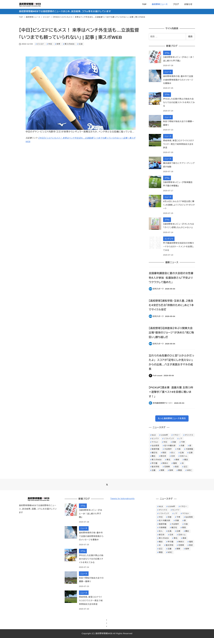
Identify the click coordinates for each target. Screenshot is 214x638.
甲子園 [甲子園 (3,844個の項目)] (154, 463)
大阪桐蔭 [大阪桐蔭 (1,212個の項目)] (189, 449)
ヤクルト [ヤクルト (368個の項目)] (155, 442)
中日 (50, 44)
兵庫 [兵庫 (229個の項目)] (182, 446)
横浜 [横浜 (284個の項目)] (186, 460)
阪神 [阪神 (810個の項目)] (171, 470)
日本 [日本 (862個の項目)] (173, 456)
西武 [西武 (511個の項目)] (177, 467)
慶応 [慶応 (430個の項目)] (153, 456)
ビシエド (40, 44)
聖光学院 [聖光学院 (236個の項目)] (155, 467)
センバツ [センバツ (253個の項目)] (155, 439)
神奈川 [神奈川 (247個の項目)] (165, 463)
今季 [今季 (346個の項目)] (183, 442)
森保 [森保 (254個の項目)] (177, 460)
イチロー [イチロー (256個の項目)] (176, 435)
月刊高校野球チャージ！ (163, 403)
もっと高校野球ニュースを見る (172, 418)
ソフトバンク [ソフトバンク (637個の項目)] (169, 439)
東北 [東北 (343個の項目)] (168, 460)
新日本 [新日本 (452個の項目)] (163, 456)
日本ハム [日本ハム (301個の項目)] (183, 456)
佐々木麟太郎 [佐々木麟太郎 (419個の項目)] (170, 446)
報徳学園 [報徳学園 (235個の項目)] (155, 449)
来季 (58, 44)
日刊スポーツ (158, 289)
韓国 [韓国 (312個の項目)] (180, 470)
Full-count (157, 375)
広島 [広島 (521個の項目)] (182, 453)
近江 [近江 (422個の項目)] (185, 467)
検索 (190, 36)
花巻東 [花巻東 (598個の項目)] (167, 467)
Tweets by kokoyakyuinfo (122, 498)
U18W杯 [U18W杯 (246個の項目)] (164, 435)
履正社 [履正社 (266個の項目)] (154, 453)
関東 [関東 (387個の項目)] (162, 470)
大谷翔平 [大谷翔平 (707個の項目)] (168, 449)
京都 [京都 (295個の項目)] (174, 442)
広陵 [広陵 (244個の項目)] (191, 453)
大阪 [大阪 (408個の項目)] (179, 449)
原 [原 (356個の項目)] (190, 446)
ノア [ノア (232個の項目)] (180, 439)
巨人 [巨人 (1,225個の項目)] (173, 453)
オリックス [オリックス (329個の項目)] (189, 435)
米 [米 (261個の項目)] (183, 463)
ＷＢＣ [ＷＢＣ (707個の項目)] (189, 470)
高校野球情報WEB (104, 633)
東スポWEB (69, 44)
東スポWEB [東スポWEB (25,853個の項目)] (156, 460)
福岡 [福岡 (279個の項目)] (175, 463)
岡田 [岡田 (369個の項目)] (164, 453)
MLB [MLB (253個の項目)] (154, 435)
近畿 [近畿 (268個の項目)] (153, 470)
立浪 (81, 44)
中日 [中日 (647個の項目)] (165, 442)
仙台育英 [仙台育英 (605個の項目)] (155, 446)
